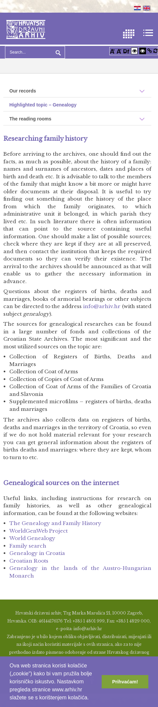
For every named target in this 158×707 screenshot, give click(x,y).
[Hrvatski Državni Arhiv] (25, 29)
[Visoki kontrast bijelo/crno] (134, 51)
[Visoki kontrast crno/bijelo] (142, 51)
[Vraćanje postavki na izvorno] (155, 51)
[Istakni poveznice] (149, 51)
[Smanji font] (119, 51)
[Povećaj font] (112, 51)
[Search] (35, 52)
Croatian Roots (28, 561)
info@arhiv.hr (101, 306)
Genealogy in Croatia (37, 553)
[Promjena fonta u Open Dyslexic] (126, 51)
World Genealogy (32, 538)
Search (57, 52)
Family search (27, 546)
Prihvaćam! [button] (125, 681)
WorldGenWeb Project (38, 531)
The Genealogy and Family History (55, 523)
